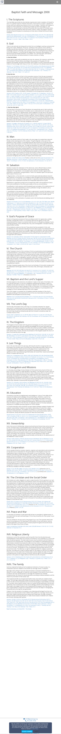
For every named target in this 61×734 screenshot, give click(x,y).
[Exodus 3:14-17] (18, 201)
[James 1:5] (44, 419)
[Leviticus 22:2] (37, 66)
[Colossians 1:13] (44, 337)
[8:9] (40, 99)
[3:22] (22, 103)
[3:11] (37, 95)
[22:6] (23, 602)
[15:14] (29, 416)
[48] (17, 357)
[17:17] (18, 37)
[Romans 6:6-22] (11, 441)
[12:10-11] (14, 105)
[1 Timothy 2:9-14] (39, 273)
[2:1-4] (36, 126)
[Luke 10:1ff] (38, 470)
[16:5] (52, 270)
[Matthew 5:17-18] (33, 36)
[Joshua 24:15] (45, 599)
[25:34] (28, 238)
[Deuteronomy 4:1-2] (19, 35)
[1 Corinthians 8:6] (13, 70)
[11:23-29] (51, 298)
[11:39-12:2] (35, 387)
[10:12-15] (13, 241)
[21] (12, 273)
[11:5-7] (17, 241)
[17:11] (28, 37)
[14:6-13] (36, 69)
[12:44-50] (27, 96)
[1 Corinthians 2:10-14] (43, 128)
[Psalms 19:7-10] (39, 35)
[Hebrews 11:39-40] (11, 275)
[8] (17, 361)
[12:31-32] (33, 336)
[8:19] (26, 337)
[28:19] (16, 69)
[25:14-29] (17, 440)
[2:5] (16, 158)
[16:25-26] (40, 37)
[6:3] (45, 126)
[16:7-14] (27, 126)
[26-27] (35, 128)
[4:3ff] (37, 204)
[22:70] (48, 95)
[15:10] (35, 206)
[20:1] (12, 316)
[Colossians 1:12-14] (13, 242)
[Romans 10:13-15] (33, 385)
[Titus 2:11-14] (36, 209)
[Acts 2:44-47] (37, 440)
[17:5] (22, 95)
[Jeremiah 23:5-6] (24, 334)
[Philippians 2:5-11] (26, 100)
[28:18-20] (20, 384)
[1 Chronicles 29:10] (11, 67)
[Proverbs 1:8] (40, 601)
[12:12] (50, 125)
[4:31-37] (8, 471)
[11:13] (47, 125)
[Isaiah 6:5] (42, 158)
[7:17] (33, 272)
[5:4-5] (30, 272)
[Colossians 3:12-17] (38, 506)
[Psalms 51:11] (28, 123)
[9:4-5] (21, 98)
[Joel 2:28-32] (48, 123)
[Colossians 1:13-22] (37, 100)
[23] (36, 159)
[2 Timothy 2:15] (23, 419)
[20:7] (27, 298)
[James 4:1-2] (18, 528)
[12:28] (13, 339)
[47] (29, 270)
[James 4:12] (40, 558)
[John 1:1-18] (10, 96)
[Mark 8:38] (49, 355)
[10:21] (48, 503)
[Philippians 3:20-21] (43, 358)
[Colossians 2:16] (46, 316)
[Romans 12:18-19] (41, 526)
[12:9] (15, 72)
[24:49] (8, 126)
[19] (30, 95)
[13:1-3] (39, 270)
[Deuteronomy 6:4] (46, 66)
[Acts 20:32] (41, 240)
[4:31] (40, 126)
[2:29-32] (39, 238)
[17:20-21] (38, 336)
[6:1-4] (28, 605)
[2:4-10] (26, 244)
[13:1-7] (47, 526)
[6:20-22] (50, 601)
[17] (37, 602)
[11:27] (10, 95)
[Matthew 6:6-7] (20, 557)
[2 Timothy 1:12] (29, 209)
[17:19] (26, 35)
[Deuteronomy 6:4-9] (36, 599)
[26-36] (21, 241)
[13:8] (10, 103)
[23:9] (14, 69)
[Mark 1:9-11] (22, 69)
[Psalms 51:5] (18, 601)
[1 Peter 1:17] (20, 72)
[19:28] (28, 355)
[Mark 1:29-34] (39, 503)
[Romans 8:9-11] (27, 128)
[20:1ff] (31, 66)
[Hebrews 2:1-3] (44, 209)
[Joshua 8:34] (31, 35)
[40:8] (14, 36)
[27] (20, 95)
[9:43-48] (8, 357)
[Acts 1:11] (42, 357)
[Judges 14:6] (16, 123)
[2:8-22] (28, 207)
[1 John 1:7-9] (27, 103)
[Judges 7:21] (22, 468)
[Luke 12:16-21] (24, 440)
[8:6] (19, 99)
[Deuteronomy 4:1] (11, 414)
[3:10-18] (34, 159)
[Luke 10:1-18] (26, 384)
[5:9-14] (10, 105)
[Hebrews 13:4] (24, 607)
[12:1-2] (16, 441)
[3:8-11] (10, 273)
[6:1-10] (21, 414)
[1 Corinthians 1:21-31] (15, 161)
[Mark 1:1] (33, 95)
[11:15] (38, 339)
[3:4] (15, 360)
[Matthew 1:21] (29, 201)
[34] (44, 98)
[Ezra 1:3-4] (28, 468)
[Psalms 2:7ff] (18, 93)
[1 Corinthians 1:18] (22, 206)
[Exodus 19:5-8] (18, 237)
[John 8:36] (35, 557)
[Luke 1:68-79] (33, 238)
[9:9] (7, 604)
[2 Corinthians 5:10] (33, 358)
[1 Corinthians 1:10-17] (25, 471)
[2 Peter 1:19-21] (28, 39)
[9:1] (20, 336)
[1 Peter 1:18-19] (21, 443)
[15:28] (14, 128)
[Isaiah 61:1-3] (40, 123)
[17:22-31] (14, 337)
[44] (37, 355)
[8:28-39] (8, 241)
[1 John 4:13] (41, 131)
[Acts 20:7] (19, 316)
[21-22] (46, 96)
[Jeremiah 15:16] (20, 36)
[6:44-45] (18, 240)
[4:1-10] (21, 416)
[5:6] (38, 159)
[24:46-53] (32, 384)
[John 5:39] (9, 37)
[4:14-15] (40, 102)
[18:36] (51, 336)
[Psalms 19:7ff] (46, 414)
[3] (22, 158)
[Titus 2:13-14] (26, 102)
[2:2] (17, 99)
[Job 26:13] (22, 123)
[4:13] (24, 339)
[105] (50, 35)
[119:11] (45, 35)
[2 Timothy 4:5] (20, 387)
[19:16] (21, 105)
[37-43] (49, 382)
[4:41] (46, 95)
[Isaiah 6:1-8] (26, 382)
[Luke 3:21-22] (41, 296)
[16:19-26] (21, 357)
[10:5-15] (41, 382)
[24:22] (23, 238)
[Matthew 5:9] (15, 526)
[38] (18, 96)
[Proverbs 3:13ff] (15, 416)
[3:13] (10, 207)
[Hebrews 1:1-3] (34, 102)
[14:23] (43, 270)
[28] (39, 96)
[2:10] (42, 242)
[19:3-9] (32, 604)
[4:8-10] (37, 334)
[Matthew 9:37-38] (34, 382)
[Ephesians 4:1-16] (12, 473)
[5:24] (26, 203)
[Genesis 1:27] (10, 557)
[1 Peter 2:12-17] (47, 558)
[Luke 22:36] (31, 526)
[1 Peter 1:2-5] (19, 244)
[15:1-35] (17, 471)
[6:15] (18, 207)
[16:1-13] (32, 440)
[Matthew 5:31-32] (22, 604)
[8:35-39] (18, 298)
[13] (11, 129)
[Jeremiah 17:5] (49, 158)
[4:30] (31, 129)
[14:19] (51, 526)
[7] (17, 158)
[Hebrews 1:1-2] (10, 39)
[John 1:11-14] (14, 203)
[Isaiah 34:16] (10, 36)
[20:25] (17, 504)
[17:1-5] (42, 96)
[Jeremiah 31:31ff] (45, 237)
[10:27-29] (25, 240)
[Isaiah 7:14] (29, 93)
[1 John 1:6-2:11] (38, 210)
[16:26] (27, 557)
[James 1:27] (18, 507)
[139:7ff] (35, 123)
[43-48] (25, 503)
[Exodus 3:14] (18, 66)
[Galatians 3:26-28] (19, 506)
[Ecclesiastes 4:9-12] (49, 602)
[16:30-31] (9, 204)
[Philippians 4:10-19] (12, 443)
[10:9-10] (8, 206)
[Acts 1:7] (44, 69)
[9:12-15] (49, 102)
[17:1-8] (39, 69)
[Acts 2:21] (44, 203)
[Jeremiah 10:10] (39, 67)
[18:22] (19, 602)
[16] (10, 339)
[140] (52, 35)
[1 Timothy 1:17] (46, 70)
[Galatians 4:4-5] (45, 99)
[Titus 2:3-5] (17, 607)
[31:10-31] (41, 602)
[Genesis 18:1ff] (10, 93)
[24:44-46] (50, 36)
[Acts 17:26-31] (18, 159)
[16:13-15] (14, 37)
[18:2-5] (28, 604)
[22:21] (30, 557)
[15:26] (23, 126)
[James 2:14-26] (21, 210)
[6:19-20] (31, 206)
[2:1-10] (50, 241)
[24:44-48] (49, 238)
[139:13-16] (33, 601)
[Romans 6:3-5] (32, 298)
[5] (16, 414)
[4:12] (16, 39)
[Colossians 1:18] (31, 273)
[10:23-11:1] (11, 506)
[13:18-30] (45, 382)
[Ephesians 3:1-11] (43, 385)
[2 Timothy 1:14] (15, 131)
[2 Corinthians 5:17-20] (43, 206)
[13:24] (10, 602)
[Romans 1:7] (13, 272)
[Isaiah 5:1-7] (37, 237)
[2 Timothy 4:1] (13, 361)
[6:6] (44, 159)
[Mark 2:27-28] (32, 315)
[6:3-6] (36, 270)
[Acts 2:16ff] (23, 37)
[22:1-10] (22, 470)
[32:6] (53, 66)
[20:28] (8, 272)
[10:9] (29, 203)
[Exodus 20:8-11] (11, 315)
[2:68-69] (33, 468)
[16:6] (17, 128)
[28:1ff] (26, 315)
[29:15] (35, 602)
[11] (27, 416)
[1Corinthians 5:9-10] (42, 504)
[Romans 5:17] (20, 337)
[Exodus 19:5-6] (18, 382)
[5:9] (37, 103)
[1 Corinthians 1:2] (21, 272)
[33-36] (47, 315)
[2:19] (36, 244)
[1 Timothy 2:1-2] (32, 558)
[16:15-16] (36, 96)
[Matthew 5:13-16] (19, 503)
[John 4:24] (28, 69)
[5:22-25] (14, 207)
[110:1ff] (24, 93)
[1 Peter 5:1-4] (20, 275)
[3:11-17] (8, 560)
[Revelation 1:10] (11, 317)
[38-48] (20, 526)
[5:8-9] (50, 209)
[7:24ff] (49, 416)
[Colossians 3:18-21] (35, 605)
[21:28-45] (19, 238)
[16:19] (8, 384)
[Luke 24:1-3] (43, 315)
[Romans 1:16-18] (24, 204)
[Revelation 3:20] (46, 210)
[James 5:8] (35, 361)
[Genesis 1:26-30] (11, 158)
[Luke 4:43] (23, 336)
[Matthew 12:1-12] (19, 315)
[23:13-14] (28, 602)
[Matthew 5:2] (44, 416)
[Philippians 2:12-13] (40, 207)
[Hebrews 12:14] (11, 528)
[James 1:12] (12, 244)
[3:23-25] (33, 204)
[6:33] (24, 526)
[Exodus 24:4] (10, 35)
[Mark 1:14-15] (15, 336)
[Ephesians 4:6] (29, 70)
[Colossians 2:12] (11, 299)
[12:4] (8, 602)
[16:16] (17, 95)
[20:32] (18, 204)
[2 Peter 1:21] (34, 131)
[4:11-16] (33, 207)
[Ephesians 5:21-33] (22, 605)
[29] (13, 96)
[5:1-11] (42, 440)
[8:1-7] (25, 416)
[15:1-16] (36, 203)
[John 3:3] (47, 336)
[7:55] (47, 126)
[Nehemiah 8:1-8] (33, 414)
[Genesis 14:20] (10, 438)
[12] (34, 125)
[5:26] (32, 69)
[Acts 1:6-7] (9, 337)
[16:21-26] (38, 201)
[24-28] (25, 99)
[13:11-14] (15, 206)
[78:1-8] (23, 601)
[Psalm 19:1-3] (20, 67)
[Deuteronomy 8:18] (30, 438)
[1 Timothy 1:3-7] (15, 419)
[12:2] (8, 103)
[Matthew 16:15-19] (11, 270)
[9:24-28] (8, 210)
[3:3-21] (21, 203)
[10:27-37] (13, 504)
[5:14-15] (37, 468)
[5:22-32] (16, 273)
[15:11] (51, 203)
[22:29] (40, 36)
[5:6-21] (38, 98)
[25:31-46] (41, 355)
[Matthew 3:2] (32, 334)
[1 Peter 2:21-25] (16, 103)
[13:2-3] (27, 385)
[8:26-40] (18, 385)
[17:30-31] (14, 204)
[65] (21, 240)
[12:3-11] (8, 129)
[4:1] (18, 125)
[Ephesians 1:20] (11, 100)
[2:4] (30, 204)
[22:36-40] (30, 503)
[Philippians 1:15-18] (23, 473)
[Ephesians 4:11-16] (34, 417)
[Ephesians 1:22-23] (46, 272)
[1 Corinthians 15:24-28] (34, 337)
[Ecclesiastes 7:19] (36, 416)
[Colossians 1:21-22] (43, 161)
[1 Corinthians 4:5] (14, 358)
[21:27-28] (31, 357)
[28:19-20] (23, 296)
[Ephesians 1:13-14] (25, 129)
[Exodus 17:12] (10, 468)
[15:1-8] (21, 99)
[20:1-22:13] (27, 363)
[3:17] (51, 93)
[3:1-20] (21, 599)
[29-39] (51, 204)
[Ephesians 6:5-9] (28, 506)
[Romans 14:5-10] (26, 316)
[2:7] (14, 66)
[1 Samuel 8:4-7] (27, 237)
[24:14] (15, 384)
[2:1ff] (50, 470)
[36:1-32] (27, 36)
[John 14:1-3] (37, 357)
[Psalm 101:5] (41, 501)
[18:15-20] (19, 270)
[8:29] (8, 95)
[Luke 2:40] (14, 417)
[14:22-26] (35, 296)
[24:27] (32, 355)
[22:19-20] (47, 296)
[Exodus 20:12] (27, 599)
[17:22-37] (26, 357)
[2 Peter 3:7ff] (42, 361)
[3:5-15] (32, 471)
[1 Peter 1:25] (21, 39)
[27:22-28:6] (44, 201)
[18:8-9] (25, 355)
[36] (24, 203)
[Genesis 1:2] (10, 123)
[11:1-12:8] (13, 210)
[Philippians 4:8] (43, 417)
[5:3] (43, 126)
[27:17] (36, 501)
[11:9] (13, 355)
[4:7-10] (19, 100)
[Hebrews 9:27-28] (28, 361)
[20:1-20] (50, 96)
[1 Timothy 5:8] (44, 605)
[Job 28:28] (40, 414)
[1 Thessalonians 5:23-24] (18, 209)
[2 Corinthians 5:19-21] (33, 99)
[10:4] (47, 98)
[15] (30, 67)
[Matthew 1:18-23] (45, 93)
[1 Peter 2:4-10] (18, 339)
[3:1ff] (9, 209)
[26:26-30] (18, 296)
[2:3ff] (45, 503)
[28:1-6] (27, 95)
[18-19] (44, 125)
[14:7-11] (32, 96)
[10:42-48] (22, 385)
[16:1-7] (37, 315)
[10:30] (16, 96)
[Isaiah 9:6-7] (16, 334)
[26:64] (45, 355)
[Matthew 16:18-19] (11, 238)
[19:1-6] (20, 128)
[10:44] (8, 128)
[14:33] (14, 95)
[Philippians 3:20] (23, 558)
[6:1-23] (44, 204)
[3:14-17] (30, 419)
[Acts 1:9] (9, 98)
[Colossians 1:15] (37, 70)
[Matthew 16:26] (10, 159)
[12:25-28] (43, 334)
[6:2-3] (23, 66)
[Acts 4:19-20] (41, 557)
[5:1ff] (31, 360)
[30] (28, 206)
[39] (52, 126)
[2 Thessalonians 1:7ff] (39, 360)
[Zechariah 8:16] (10, 503)
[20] (23, 98)
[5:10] (36, 339)
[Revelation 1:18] (17, 363)
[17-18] (36, 240)
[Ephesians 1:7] (23, 207)
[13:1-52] (48, 334)
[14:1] (14, 602)
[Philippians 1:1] (22, 273)
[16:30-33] (23, 298)
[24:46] (52, 95)
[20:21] (8, 385)
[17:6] (32, 240)
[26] (21, 126)
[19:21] (9, 440)
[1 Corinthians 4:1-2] (24, 441)
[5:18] (34, 129)
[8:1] (28, 336)
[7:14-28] (44, 102)
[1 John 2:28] (49, 361)
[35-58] (25, 358)
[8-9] (9, 419)
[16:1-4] (37, 441)
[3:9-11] (50, 161)
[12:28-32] (21, 125)
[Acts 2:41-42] (25, 270)
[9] (33, 339)
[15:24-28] (36, 241)
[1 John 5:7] (26, 72)
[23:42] (42, 336)
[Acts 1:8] (32, 126)
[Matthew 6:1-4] (47, 438)
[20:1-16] (18, 470)
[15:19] (23, 161)
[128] (29, 601)
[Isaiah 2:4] (9, 355)
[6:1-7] (49, 504)
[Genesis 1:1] (10, 66)
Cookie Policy (34, 728)
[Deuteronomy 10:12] (28, 501)
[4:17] (34, 201)
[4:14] (50, 273)
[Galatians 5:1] (13, 558)
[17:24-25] (47, 440)
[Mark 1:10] (30, 125)
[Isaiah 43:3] (27, 67)
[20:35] (51, 440)
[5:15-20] (46, 601)
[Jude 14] (11, 363)
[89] (47, 35)
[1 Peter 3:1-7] (31, 607)
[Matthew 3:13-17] (11, 296)
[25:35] (34, 503)
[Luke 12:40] (14, 357)
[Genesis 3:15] (10, 201)
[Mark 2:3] (32, 470)
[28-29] (31, 203)
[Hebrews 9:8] (26, 131)
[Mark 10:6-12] (38, 604)
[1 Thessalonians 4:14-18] (23, 360)
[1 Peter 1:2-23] (29, 210)
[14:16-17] (18, 126)
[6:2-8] (24, 201)
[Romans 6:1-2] (48, 557)
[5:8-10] (40, 204)
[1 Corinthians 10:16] (41, 298)
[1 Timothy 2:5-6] (15, 102)
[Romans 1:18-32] (46, 604)
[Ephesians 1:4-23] (43, 241)
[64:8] (33, 67)
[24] (24, 557)
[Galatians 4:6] (21, 70)
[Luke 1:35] (41, 95)
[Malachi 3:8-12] (39, 438)
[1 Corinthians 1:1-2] (28, 241)
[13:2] (11, 128)
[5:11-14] (32, 270)
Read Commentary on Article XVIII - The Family (19, 609)
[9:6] (24, 158)
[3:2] (31, 103)
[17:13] (44, 67)
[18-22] (19, 158)
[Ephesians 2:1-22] (33, 161)
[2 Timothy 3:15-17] (47, 37)
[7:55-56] (18, 98)
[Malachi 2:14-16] (13, 604)
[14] (30, 131)
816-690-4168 (31, 721)
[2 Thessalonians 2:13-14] (25, 242)
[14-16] (32, 128)
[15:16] (29, 240)
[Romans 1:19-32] (27, 159)
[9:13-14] (37, 272)
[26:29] (9, 336)
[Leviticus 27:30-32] (19, 438)
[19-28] (15, 316)
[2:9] (43, 100)
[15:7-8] (44, 384)
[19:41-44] (44, 238)
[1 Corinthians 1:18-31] (23, 417)
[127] (27, 601)
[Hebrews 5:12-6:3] (36, 419)
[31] (25, 238)
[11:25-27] (22, 96)
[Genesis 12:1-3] (10, 237)
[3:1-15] (46, 273)
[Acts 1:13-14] (45, 470)
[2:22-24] (13, 98)
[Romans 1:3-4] (28, 98)
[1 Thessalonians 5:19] (41, 129)
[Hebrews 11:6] (10, 72)
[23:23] (13, 440)
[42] (28, 440)
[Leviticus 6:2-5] (19, 501)
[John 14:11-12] (38, 384)
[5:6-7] (46, 131)
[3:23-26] (35, 98)
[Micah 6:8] (47, 501)
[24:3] (32, 602)
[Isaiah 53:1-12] (36, 93)
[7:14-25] (47, 159)
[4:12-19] (13, 560)
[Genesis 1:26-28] (11, 599)
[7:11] (11, 69)
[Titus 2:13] (20, 361)
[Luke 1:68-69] (50, 201)
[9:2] (30, 336)
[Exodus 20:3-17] (11, 501)
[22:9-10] (12, 384)
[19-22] (32, 237)
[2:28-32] (8, 203)
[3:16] (21, 102)
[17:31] (47, 357)
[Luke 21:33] (45, 36)
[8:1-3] (42, 98)
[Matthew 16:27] (19, 355)
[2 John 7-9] (41, 103)
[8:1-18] (48, 204)
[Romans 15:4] (33, 37)
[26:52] (26, 526)
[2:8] (22, 507)
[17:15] (49, 384)
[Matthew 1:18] (10, 125)
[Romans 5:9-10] (49, 240)
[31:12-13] (26, 414)
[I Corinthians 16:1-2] (36, 316)
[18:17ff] (16, 468)
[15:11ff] (27, 66)
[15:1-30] (48, 270)
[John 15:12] (22, 504)
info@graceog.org (31, 719)
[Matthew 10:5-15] (11, 470)
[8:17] (50, 126)
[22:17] (10, 132)
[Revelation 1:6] (29, 339)
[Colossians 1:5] (10, 360)
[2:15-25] (17, 599)
